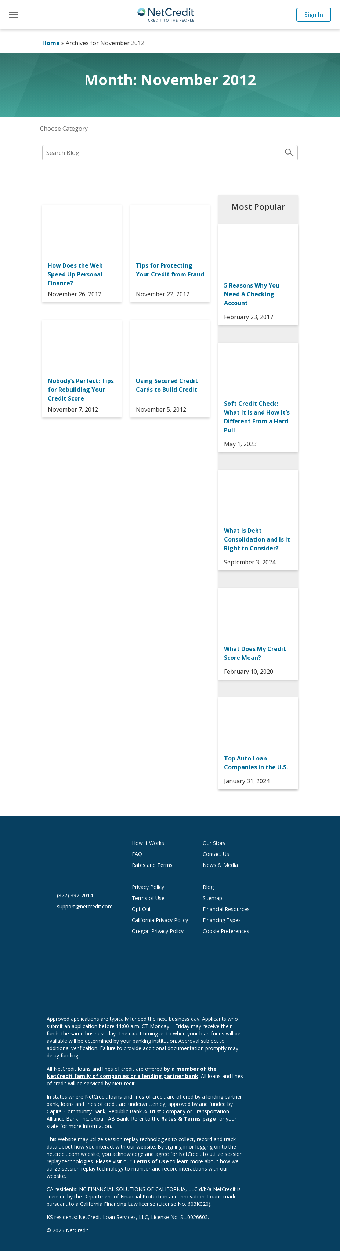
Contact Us (216, 853)
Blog (208, 886)
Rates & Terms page (188, 1118)
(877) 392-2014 (75, 895)
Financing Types (222, 919)
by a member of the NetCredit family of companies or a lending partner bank (132, 1072)
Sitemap (212, 897)
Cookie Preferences (226, 931)
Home (51, 43)
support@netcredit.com (85, 906)
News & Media (220, 864)
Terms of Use (148, 897)
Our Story (214, 842)
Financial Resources (226, 908)
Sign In (313, 15)
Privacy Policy (148, 886)
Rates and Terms (152, 864)
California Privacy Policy (160, 919)
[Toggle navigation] (13, 15)
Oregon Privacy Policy (158, 931)
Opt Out (141, 908)
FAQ (137, 853)
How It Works (148, 842)
